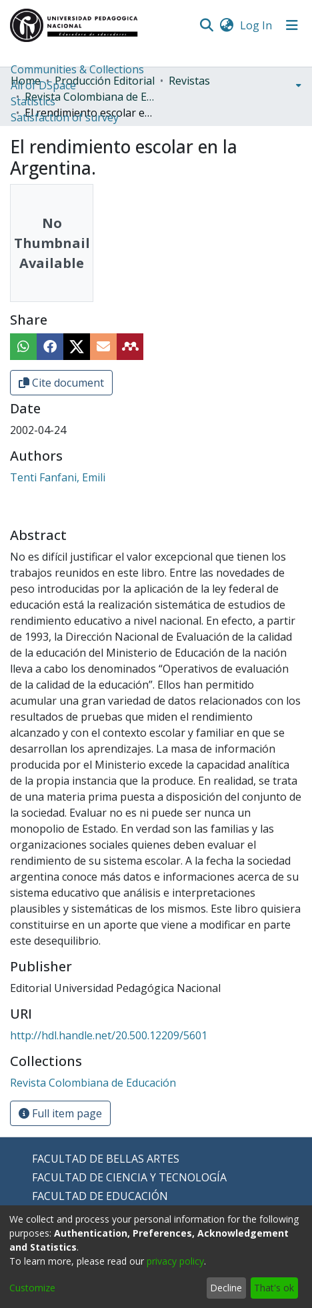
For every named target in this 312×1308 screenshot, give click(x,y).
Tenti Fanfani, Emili (57, 477)
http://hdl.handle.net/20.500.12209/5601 (108, 1035)
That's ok (274, 1287)
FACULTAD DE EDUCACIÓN (100, 1196)
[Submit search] (206, 25)
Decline (226, 1287)
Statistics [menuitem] (33, 101)
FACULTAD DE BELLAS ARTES (105, 1158)
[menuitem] (226, 25)
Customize (32, 1287)
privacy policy (175, 1261)
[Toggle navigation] (292, 25)
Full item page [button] (60, 1113)
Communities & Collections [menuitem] (77, 69)
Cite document (61, 382)
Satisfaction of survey (65, 117)
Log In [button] (256, 25)
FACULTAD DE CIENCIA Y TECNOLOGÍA (129, 1177)
